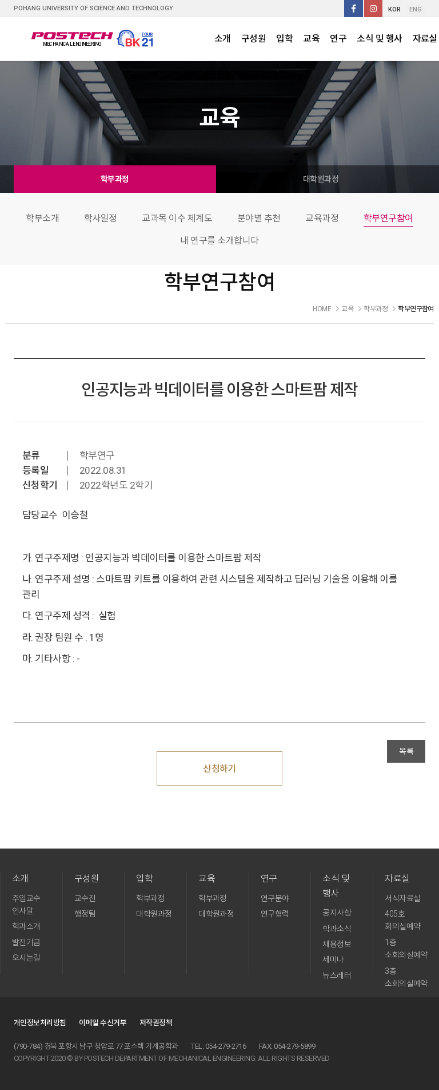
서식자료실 (402, 898)
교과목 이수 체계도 (177, 218)
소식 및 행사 (379, 38)
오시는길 (26, 957)
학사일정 (100, 218)
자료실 (397, 878)
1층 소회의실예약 (406, 949)
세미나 (333, 959)
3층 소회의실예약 (406, 977)
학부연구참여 (388, 218)
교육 (311, 38)
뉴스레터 (336, 975)
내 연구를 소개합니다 (219, 240)
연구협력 (275, 913)
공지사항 (336, 912)
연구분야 (275, 898)
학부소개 (42, 218)
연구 (338, 38)
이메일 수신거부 (102, 1022)
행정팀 (84, 913)
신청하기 (219, 768)
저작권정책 (155, 1022)
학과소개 (26, 926)
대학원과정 (320, 179)
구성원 (253, 38)
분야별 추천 (259, 218)
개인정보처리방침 (40, 1022)
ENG (415, 9)
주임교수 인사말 (26, 904)
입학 (284, 38)
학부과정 (115, 179)
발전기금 (26, 942)
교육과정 (321, 218)
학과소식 (336, 928)
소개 (222, 38)
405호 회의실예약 (402, 920)
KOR (394, 9)
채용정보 (336, 944)
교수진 (84, 898)
